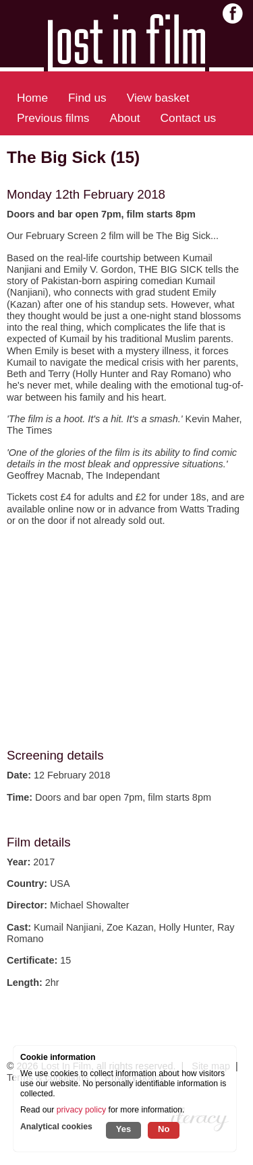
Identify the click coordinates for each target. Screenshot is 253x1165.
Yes (123, 1129)
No (163, 1129)
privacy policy (81, 1109)
